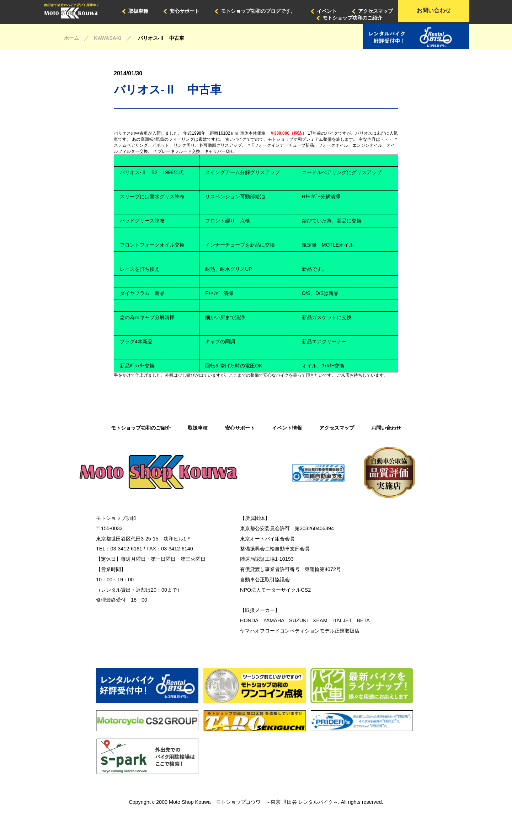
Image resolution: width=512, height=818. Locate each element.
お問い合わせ (434, 10)
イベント (327, 11)
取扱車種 (138, 11)
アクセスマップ (375, 11)
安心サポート (184, 11)
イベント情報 (287, 428)
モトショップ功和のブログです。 (258, 11)
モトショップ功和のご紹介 (352, 18)
